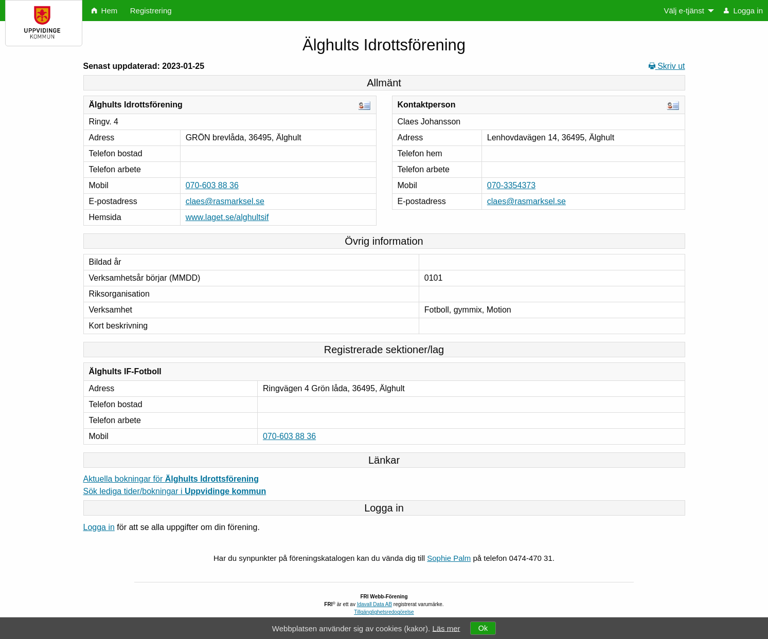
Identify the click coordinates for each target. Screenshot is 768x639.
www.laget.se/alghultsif (227, 217)
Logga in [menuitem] (743, 10)
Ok (483, 628)
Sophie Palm (449, 558)
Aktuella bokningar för (171, 478)
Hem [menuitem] (104, 10)
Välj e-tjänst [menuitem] (684, 10)
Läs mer (446, 628)
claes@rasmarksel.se (225, 201)
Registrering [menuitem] (151, 10)
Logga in (99, 527)
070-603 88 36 (212, 185)
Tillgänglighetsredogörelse (384, 612)
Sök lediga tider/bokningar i (174, 491)
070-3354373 (511, 185)
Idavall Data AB (374, 604)
